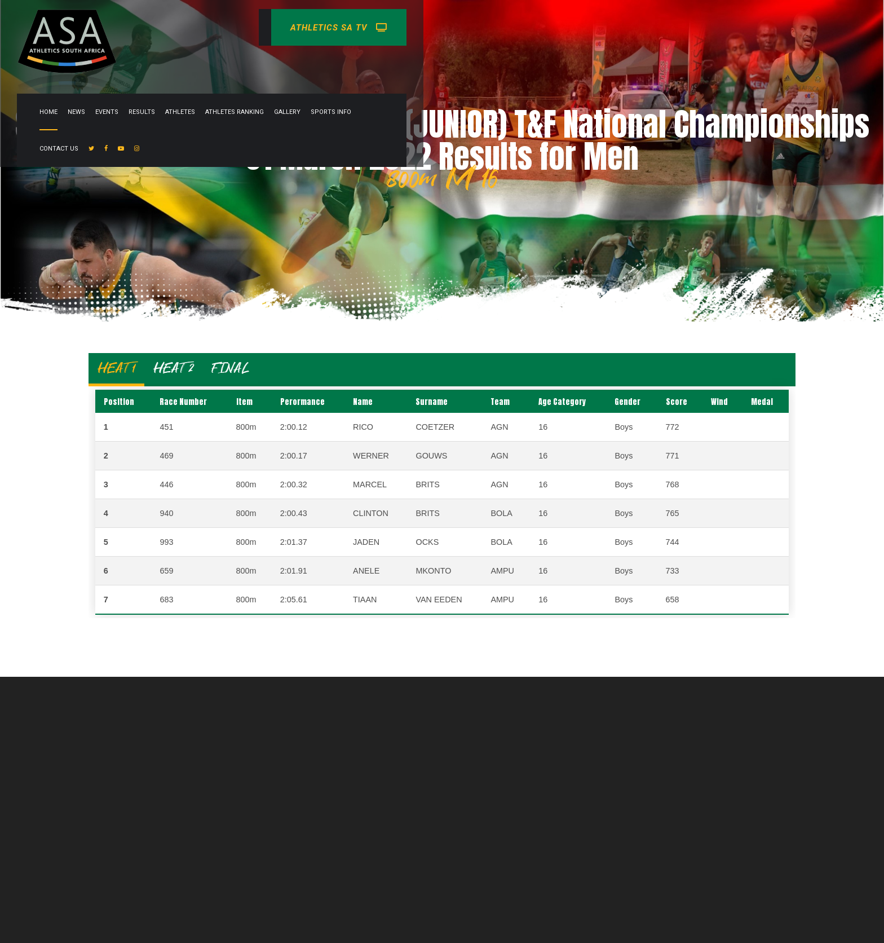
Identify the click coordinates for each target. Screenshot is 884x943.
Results (377, 27)
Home (284, 27)
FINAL (230, 368)
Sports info (566, 27)
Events (341, 27)
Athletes (415, 27)
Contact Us (615, 27)
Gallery (522, 27)
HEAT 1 (116, 368)
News (311, 27)
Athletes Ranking (469, 27)
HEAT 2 (173, 368)
